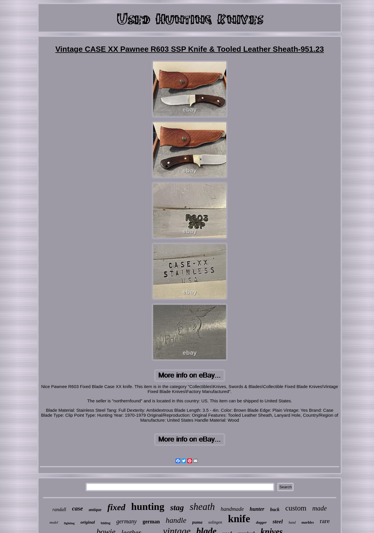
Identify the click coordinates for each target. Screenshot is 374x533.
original (87, 522)
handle (176, 520)
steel (278, 521)
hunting (147, 506)
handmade (232, 509)
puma (197, 522)
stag (177, 507)
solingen (215, 522)
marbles (308, 522)
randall (59, 509)
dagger (261, 522)
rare (325, 521)
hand (292, 522)
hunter (257, 509)
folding (105, 523)
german (151, 522)
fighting (69, 523)
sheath (202, 506)
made (319, 508)
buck (275, 509)
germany (126, 521)
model (53, 522)
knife (239, 519)
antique (95, 510)
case (77, 508)
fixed (116, 507)
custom (296, 508)
